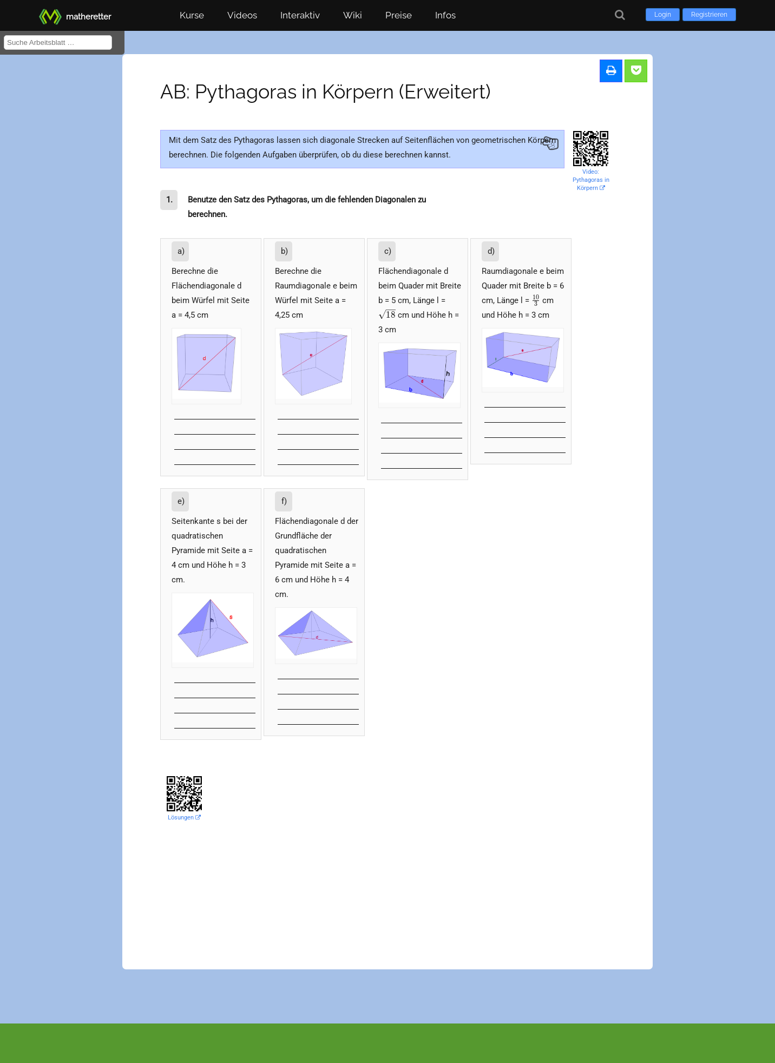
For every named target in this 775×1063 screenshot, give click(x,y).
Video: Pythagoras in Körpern (591, 180)
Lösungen (184, 817)
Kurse (192, 15)
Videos (242, 15)
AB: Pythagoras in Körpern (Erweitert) (325, 91)
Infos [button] (445, 15)
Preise (398, 15)
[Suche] (620, 15)
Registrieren (709, 14)
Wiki (352, 15)
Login (662, 14)
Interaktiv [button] (300, 15)
